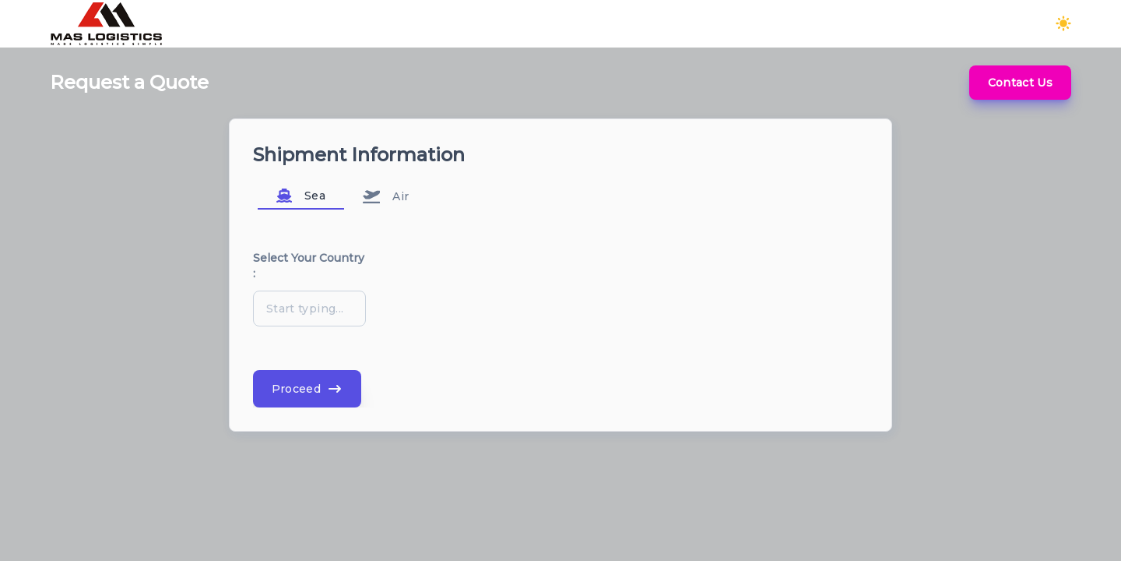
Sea (300, 196)
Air (386, 196)
